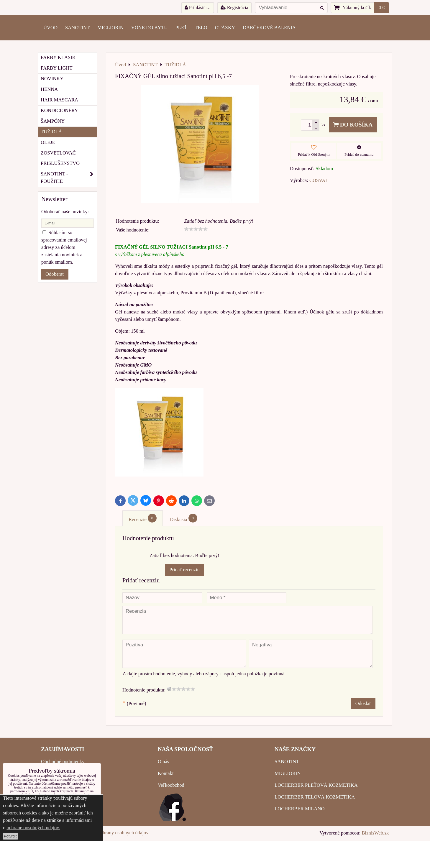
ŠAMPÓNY (53, 121)
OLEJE (48, 142)
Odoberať (54, 274)
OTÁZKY (225, 27)
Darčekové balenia (269, 27)
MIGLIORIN (110, 27)
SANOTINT (77, 27)
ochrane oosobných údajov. (33, 827)
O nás (163, 761)
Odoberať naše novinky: (65, 211)
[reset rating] (169, 688)
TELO (201, 27)
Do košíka (352, 124)
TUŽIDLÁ (51, 131)
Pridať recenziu (184, 569)
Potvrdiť (10, 836)
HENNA (49, 89)
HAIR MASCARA (59, 100)
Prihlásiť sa (198, 7)
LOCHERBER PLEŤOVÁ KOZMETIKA (316, 785)
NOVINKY (52, 78)
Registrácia (234, 7)
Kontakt (166, 773)
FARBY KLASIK (58, 57)
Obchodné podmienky (62, 761)
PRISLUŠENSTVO (60, 163)
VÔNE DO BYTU (149, 27)
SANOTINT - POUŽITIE (69, 178)
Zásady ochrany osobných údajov (116, 832)
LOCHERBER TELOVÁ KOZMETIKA (315, 797)
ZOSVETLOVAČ (58, 153)
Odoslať (363, 703)
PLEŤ (181, 27)
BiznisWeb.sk (375, 833)
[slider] (196, 229)
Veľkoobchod (171, 785)
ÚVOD (50, 27)
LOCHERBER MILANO (299, 809)
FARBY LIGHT (57, 68)
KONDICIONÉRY (59, 110)
